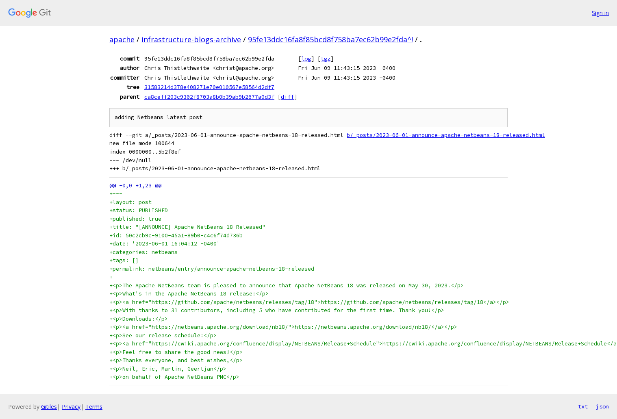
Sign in (600, 13)
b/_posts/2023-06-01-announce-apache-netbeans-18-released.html (446, 135)
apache (122, 39)
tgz (325, 58)
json (602, 406)
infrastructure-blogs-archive (191, 39)
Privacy (71, 406)
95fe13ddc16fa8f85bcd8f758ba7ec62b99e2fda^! (330, 39)
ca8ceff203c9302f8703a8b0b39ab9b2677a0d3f (209, 96)
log (306, 58)
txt (583, 406)
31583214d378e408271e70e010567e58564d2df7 (209, 87)
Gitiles (49, 406)
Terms (93, 406)
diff (287, 96)
